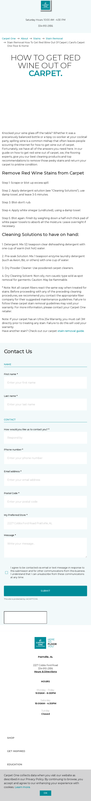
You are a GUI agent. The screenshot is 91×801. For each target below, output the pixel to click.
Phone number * (13, 449)
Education (14, 764)
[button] (79, 7)
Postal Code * (11, 493)
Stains (37, 38)
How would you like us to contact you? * (26, 429)
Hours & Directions (45, 671)
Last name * (10, 396)
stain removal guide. (71, 331)
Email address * (12, 471)
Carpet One (9, 38)
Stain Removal (54, 38)
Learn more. (22, 787)
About (24, 38)
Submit (45, 590)
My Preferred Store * (15, 515)
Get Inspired (16, 751)
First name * (11, 374)
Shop (10, 737)
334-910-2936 (45, 25)
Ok (45, 792)
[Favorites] (82, 7)
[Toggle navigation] (5, 6)
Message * (10, 535)
